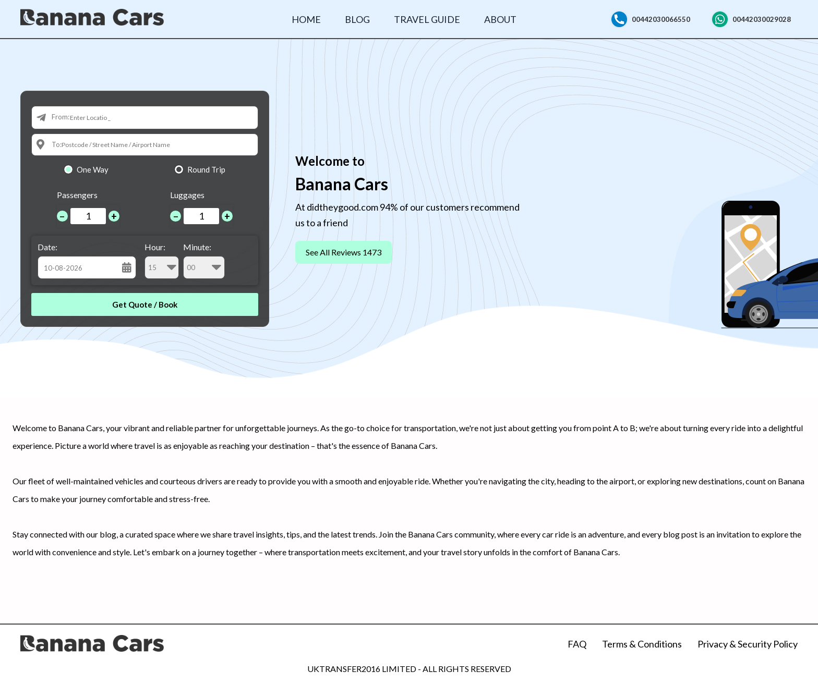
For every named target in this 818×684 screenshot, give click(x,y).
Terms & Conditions (642, 644)
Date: (47, 247)
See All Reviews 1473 (343, 252)
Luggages (187, 195)
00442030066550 (661, 19)
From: (60, 117)
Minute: (204, 260)
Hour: (162, 260)
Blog (357, 19)
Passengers (77, 195)
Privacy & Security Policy (747, 644)
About (500, 19)
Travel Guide (427, 19)
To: (57, 144)
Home (306, 19)
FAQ (577, 644)
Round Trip (206, 169)
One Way (93, 169)
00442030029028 (761, 19)
